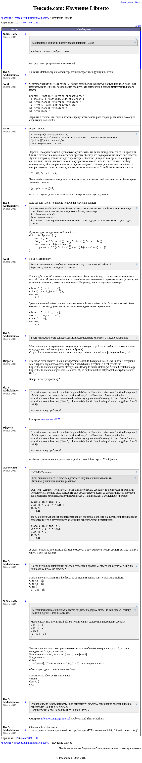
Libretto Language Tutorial (55, 718)
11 (37, 22)
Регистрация (127, 2)
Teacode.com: (49, 8)
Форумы (6, 17)
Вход (137, 2)
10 (33, 22)
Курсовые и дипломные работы (31, 17)
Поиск (137, 25)
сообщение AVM (50, 419)
